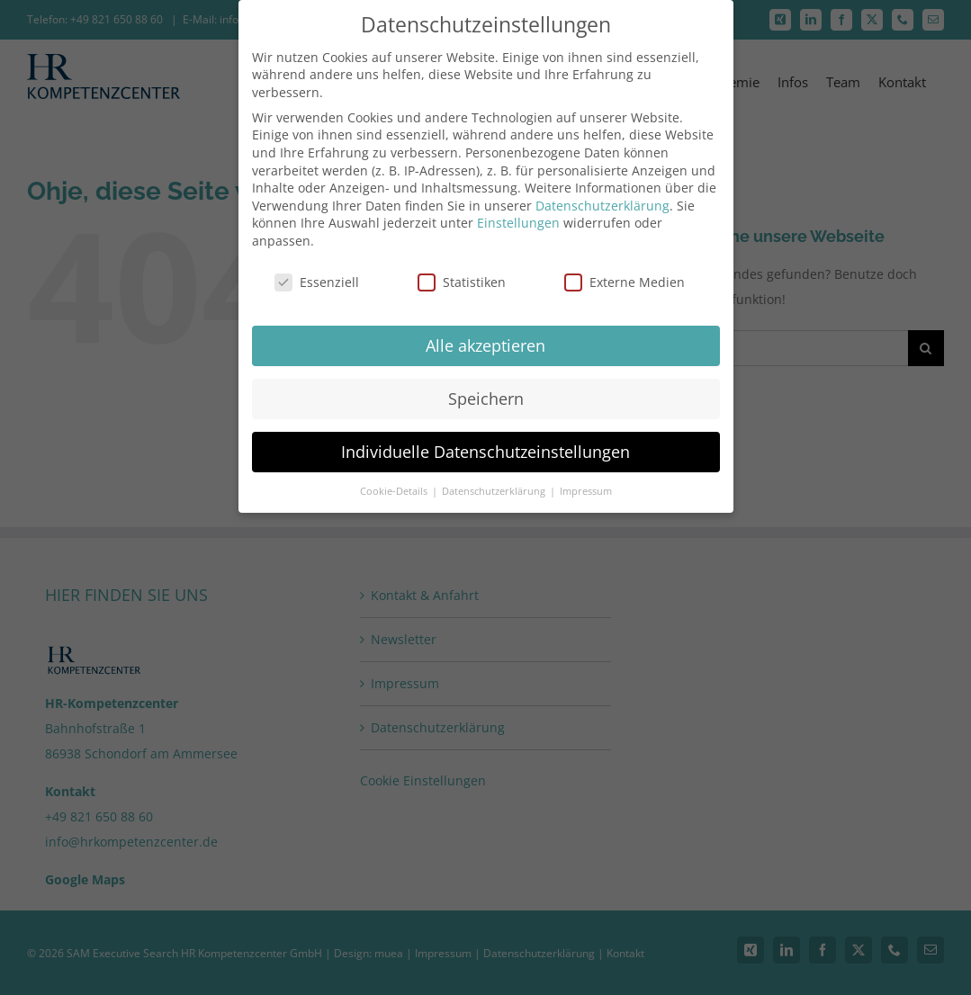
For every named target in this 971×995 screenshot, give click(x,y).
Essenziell (316, 274)
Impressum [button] (586, 484)
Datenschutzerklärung (602, 198)
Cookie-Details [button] (395, 484)
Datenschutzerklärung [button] (495, 484)
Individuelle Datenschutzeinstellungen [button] (485, 444)
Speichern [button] (486, 391)
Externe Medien (624, 274)
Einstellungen (518, 216)
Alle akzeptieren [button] (485, 338)
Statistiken (462, 274)
